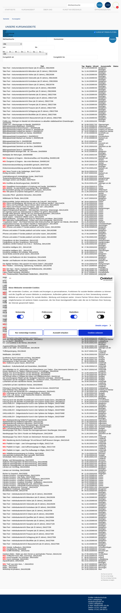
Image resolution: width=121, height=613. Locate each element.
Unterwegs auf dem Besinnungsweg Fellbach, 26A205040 (26, 393)
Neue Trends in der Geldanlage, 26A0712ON (21, 171)
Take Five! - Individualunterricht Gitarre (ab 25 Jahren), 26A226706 (27, 511)
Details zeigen (101, 325)
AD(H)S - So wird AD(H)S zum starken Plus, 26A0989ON (26, 188)
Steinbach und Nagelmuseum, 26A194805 (20, 338)
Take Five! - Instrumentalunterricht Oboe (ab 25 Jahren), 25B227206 (28, 101)
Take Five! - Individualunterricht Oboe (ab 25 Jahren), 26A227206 (27, 527)
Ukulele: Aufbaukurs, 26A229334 (17, 547)
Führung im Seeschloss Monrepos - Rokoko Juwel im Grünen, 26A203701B (31, 388)
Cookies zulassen (95, 333)
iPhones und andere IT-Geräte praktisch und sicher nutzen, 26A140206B (30, 230)
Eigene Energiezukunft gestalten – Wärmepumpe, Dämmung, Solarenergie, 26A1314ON (35, 210)
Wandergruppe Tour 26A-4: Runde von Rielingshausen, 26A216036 (28, 433)
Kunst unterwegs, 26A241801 (16, 559)
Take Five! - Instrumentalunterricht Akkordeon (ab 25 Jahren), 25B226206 (30, 71)
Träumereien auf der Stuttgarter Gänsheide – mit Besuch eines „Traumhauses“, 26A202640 (36, 380)
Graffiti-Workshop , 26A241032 (16, 551)
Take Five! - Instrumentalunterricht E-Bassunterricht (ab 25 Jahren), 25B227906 (32, 118)
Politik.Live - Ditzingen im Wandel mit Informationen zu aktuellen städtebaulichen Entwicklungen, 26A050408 (38, 122)
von (4, 47)
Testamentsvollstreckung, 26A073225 (17, 178)
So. (40, 52)
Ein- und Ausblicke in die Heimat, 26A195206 (19, 343)
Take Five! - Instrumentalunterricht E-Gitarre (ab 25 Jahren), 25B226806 (29, 88)
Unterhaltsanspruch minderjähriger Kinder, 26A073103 (23, 176)
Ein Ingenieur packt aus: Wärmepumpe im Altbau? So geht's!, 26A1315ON (30, 212)
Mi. (16, 52)
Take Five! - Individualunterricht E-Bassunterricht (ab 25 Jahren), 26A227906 (31, 544)
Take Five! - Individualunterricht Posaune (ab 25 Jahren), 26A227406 (28, 534)
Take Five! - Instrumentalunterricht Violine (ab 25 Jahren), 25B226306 (28, 75)
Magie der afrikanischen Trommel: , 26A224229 (20, 487)
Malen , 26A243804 (10, 568)
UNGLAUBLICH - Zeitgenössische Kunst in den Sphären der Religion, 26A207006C (34, 407)
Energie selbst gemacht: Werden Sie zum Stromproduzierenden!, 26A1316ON (32, 213)
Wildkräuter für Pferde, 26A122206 (15, 198)
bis (36, 47)
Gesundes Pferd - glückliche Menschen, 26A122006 (22, 195)
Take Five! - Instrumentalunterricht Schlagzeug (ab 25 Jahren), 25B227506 (30, 111)
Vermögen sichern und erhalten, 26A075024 (19, 180)
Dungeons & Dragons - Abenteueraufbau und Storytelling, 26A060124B (31, 158)
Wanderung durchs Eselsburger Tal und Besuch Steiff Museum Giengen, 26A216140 (36, 440)
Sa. (34, 52)
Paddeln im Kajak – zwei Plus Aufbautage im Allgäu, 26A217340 (28, 450)
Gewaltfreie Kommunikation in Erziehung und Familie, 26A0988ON (29, 186)
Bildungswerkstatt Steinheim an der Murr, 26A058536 (22, 146)
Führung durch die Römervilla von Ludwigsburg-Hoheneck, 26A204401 (29, 391)
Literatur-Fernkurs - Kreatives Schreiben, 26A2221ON (23, 480)
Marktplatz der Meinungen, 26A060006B (18, 155)
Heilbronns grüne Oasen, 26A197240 (18, 363)
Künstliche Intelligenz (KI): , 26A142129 (17, 250)
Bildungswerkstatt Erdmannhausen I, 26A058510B (21, 128)
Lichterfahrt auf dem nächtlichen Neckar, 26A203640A (23, 381)
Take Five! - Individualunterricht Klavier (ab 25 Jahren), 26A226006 (27, 494)
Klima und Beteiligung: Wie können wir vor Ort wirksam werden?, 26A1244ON (33, 203)
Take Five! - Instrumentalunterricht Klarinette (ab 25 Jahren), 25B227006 (29, 95)
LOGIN (108, 5)
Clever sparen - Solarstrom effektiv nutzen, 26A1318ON (23, 217)
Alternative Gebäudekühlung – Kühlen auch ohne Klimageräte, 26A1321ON (32, 220)
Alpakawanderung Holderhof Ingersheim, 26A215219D (23, 423)
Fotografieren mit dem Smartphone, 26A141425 (20, 242)
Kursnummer (58, 39)
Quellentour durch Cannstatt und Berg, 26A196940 (21, 358)
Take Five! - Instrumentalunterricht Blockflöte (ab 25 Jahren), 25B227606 (30, 114)
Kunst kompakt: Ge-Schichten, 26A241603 (20, 557)
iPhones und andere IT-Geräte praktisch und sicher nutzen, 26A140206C (30, 234)
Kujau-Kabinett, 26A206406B (13, 396)
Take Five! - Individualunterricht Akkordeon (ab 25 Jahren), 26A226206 (29, 497)
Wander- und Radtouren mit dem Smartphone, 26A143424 (24, 260)
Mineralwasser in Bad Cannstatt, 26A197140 (19, 361)
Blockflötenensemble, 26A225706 (15, 491)
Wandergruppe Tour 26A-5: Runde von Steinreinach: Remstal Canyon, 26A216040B (34, 437)
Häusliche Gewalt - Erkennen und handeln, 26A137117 (25, 225)
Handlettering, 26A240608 (14, 549)
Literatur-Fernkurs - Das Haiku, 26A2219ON (19, 477)
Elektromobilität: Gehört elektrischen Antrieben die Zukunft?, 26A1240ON (30, 202)
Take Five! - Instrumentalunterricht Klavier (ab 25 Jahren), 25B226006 (28, 68)
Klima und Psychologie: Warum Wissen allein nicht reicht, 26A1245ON (31, 205)
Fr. (28, 52)
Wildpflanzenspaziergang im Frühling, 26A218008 (23, 453)
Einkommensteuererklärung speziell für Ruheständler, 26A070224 (27, 168)
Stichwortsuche (8, 39)
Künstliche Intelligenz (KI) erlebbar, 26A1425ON (20, 252)
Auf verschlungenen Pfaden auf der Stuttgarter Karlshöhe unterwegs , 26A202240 (33, 378)
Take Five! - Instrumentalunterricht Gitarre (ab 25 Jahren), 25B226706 (28, 85)
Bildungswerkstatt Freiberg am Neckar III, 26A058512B (23, 130)
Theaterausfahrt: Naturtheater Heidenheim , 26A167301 (25, 274)
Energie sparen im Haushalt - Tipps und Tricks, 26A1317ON (25, 215)
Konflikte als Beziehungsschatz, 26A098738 (21, 183)
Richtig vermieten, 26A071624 (14, 173)
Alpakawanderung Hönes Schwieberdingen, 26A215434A (26, 425)
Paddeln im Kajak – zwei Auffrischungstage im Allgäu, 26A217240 (29, 447)
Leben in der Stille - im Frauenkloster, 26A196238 (21, 348)
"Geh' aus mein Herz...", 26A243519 (18, 564)
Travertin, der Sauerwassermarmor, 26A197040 (20, 359)
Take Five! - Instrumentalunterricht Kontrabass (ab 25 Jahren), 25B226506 (30, 81)
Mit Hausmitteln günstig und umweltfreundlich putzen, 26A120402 (27, 190)
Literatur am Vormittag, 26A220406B (16, 470)
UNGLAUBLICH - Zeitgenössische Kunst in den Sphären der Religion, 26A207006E (34, 413)
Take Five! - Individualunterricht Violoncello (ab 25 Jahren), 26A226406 (29, 504)
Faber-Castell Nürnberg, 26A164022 (16, 272)
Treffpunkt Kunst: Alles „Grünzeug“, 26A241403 (22, 556)
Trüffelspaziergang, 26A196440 (14, 351)
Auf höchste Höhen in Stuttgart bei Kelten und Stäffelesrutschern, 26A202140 (31, 376)
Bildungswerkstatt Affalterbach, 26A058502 (19, 126)
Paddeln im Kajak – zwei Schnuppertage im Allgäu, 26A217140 (28, 443)
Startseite (10, 10)
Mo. (4, 52)
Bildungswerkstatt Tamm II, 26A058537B (18, 150)
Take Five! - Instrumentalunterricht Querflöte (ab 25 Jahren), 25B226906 (29, 91)
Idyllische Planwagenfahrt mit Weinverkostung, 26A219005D (25, 465)
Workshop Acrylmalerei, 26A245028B (16, 569)
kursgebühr (8, 36)
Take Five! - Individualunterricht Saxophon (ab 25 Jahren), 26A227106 (29, 524)
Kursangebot (28, 10)
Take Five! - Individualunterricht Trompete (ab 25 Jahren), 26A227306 (28, 531)
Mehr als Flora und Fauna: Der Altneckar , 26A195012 (23, 339)
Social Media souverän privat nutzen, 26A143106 (21, 254)
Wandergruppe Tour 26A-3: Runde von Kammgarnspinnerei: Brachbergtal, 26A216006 (35, 430)
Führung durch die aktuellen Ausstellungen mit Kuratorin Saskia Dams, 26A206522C (34, 402)
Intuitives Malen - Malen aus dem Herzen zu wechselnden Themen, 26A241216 (32, 554)
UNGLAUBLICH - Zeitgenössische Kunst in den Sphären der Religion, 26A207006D (34, 410)
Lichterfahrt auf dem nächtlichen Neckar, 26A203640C (23, 385)
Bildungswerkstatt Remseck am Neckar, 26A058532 (22, 143)
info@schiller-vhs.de (101, 605)
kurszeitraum (8, 33)
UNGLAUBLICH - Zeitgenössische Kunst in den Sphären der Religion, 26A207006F (33, 417)
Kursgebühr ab (8, 57)
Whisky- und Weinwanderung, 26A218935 (18, 460)
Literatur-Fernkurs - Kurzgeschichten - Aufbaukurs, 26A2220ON (26, 479)
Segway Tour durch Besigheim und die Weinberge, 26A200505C (26, 375)
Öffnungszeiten (102, 10)
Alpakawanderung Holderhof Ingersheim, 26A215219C (23, 422)
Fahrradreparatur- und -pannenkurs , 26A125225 (21, 208)
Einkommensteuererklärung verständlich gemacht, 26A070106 (26, 165)
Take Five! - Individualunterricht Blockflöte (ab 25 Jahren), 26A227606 (28, 541)
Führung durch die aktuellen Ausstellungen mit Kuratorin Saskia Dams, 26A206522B (34, 400)
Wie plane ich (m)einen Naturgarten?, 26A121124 (23, 192)
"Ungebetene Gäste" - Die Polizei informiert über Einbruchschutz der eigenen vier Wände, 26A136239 (40, 222)
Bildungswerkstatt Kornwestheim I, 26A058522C (21, 136)
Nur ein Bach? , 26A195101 (13, 341)
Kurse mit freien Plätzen (105, 32)
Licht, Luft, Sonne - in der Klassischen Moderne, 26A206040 (27, 395)
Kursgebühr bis (59, 57)
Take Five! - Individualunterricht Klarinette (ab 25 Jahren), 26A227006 (28, 521)
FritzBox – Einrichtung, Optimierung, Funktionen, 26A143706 (27, 266)
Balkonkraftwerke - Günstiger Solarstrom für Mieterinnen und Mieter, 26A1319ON (33, 219)
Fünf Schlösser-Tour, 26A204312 (15, 390)
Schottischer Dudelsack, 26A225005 (16, 489)
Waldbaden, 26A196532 (12, 354)
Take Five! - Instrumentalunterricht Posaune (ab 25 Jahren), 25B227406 (29, 108)
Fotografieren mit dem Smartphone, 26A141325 (20, 240)
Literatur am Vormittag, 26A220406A (16, 467)
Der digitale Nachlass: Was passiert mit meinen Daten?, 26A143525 (28, 264)
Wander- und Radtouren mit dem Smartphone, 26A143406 (24, 257)
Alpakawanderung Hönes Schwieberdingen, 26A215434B (24, 427)
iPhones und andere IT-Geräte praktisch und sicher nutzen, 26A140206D (30, 237)
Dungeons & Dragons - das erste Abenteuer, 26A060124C (26, 161)
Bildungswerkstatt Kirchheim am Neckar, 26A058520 (22, 133)
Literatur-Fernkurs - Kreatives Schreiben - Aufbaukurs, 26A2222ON (27, 482)
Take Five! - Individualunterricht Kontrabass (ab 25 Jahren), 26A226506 (29, 507)
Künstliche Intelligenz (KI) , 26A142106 (17, 247)
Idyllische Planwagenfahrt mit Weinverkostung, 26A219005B (25, 462)
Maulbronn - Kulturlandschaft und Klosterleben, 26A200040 (24, 366)
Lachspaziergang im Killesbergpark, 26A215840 (22, 428)
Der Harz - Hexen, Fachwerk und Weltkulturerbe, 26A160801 (27, 269)
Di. (10, 52)
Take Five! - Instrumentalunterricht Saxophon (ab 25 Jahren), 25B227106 (30, 98)
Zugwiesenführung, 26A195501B (15, 346)
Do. (22, 52)
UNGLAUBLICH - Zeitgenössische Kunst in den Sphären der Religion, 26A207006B (34, 403)
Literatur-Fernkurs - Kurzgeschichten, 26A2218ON (21, 475)
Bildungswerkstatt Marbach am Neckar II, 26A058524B (23, 138)
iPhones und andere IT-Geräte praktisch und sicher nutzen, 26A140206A (32, 227)
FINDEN (99, 5)
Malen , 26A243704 (10, 566)
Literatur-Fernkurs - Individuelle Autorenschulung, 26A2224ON (26, 485)
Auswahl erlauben (60, 333)
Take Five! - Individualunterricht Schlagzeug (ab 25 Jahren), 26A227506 (29, 537)
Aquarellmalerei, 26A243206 (13, 561)
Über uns (47, 10)
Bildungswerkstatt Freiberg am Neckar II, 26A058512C (23, 131)
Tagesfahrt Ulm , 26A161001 (15, 271)
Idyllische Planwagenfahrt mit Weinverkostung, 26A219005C (25, 464)
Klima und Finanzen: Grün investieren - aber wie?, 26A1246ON (28, 207)
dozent (6, 35)
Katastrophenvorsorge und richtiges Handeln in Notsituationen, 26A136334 (30, 224)
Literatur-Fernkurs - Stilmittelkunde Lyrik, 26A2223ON (22, 484)
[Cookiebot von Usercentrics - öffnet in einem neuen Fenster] (102, 279)
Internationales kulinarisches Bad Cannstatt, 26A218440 (23, 455)
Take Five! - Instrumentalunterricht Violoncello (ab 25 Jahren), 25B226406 (30, 78)
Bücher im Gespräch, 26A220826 (15, 474)
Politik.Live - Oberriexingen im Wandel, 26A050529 (21, 124)
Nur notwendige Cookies (25, 333)
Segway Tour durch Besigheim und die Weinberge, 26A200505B (26, 373)
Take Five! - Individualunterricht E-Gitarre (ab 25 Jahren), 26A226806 (28, 514)
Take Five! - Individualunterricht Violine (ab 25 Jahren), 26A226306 (27, 501)
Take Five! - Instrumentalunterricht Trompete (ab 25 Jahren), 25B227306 (29, 104)
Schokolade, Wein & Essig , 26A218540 (17, 457)
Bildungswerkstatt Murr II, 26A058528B (17, 141)
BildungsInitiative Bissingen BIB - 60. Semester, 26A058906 (25, 151)
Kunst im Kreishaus (72, 10)
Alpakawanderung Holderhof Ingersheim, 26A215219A (25, 420)
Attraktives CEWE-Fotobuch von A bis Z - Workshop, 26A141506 (27, 244)
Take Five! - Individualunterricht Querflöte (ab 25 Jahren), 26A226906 (28, 517)
